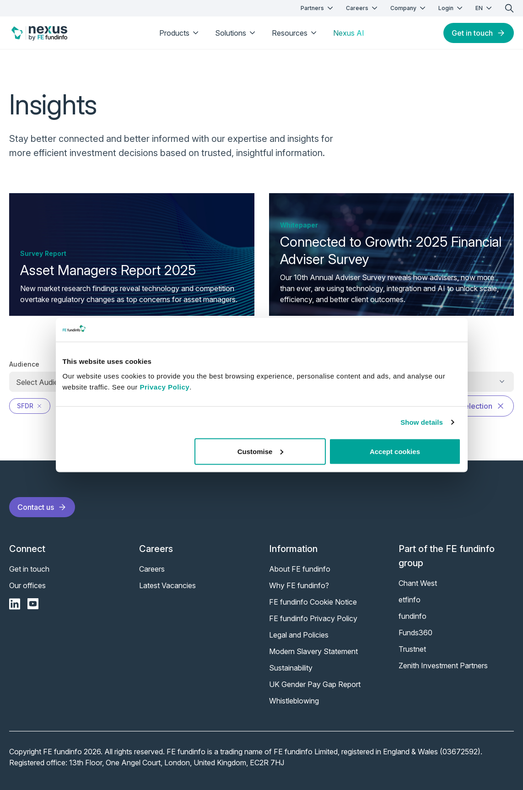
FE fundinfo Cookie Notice (313, 601)
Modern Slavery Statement (313, 651)
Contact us (42, 507)
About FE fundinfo (299, 569)
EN (484, 8)
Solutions (236, 33)
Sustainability (291, 667)
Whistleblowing (294, 700)
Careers (362, 8)
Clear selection (472, 406)
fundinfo (412, 616)
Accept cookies (395, 451)
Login (451, 8)
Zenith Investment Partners (443, 665)
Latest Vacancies (167, 585)
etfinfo (410, 599)
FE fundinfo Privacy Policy (313, 618)
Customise (260, 451)
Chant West (418, 583)
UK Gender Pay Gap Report (315, 684)
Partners (318, 8)
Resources (295, 33)
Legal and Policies (299, 634)
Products (179, 33)
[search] (509, 8)
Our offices (27, 585)
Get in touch (479, 33)
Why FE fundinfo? (299, 585)
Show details (421, 422)
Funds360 (415, 632)
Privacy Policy (164, 386)
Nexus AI (348, 33)
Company (408, 8)
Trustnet (412, 649)
